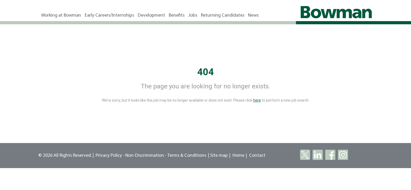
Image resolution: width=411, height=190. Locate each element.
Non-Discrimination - (146, 155)
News (253, 15)
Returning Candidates (222, 15)
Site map (219, 155)
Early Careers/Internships (109, 15)
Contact (257, 155)
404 (205, 72)
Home (238, 155)
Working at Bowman (61, 15)
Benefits (177, 15)
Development (151, 15)
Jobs (192, 15)
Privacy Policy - (110, 155)
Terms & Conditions (186, 155)
